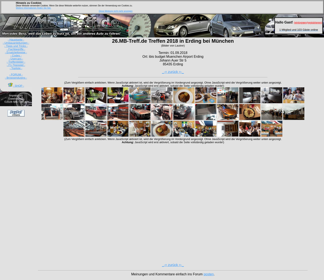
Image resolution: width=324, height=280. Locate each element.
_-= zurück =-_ (173, 72)
